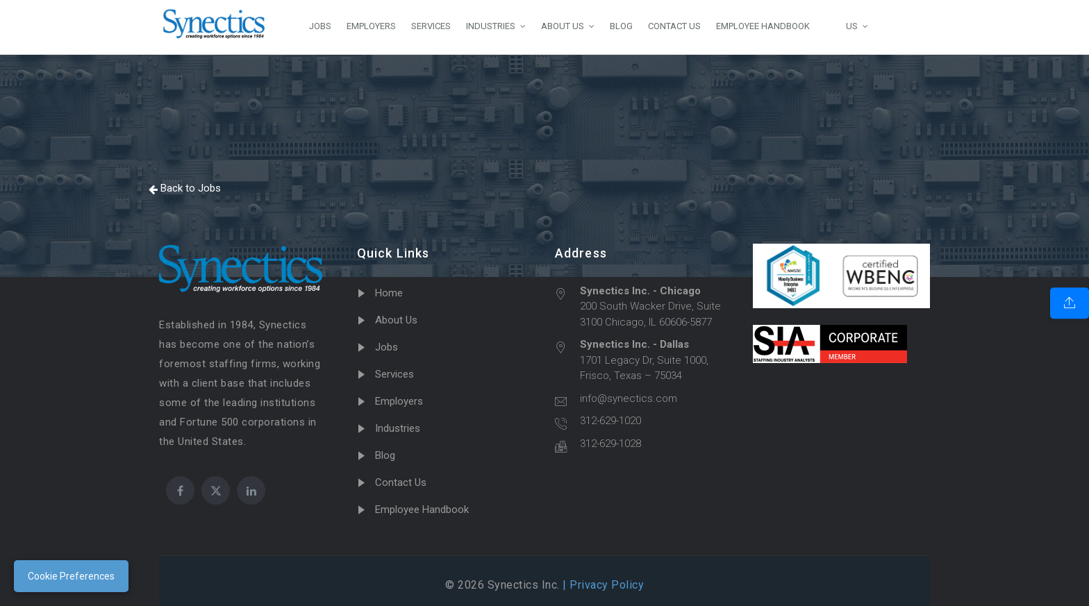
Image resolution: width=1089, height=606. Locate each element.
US (841, 25)
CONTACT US (674, 26)
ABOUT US (562, 26)
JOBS (320, 26)
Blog (385, 455)
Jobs (386, 347)
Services (394, 374)
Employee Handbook (422, 509)
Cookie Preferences (71, 576)
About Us (396, 320)
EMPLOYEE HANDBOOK (763, 26)
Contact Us (400, 482)
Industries (397, 428)
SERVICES (431, 26)
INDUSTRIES (490, 26)
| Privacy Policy (602, 584)
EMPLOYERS (371, 26)
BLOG (621, 26)
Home (389, 293)
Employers (399, 401)
